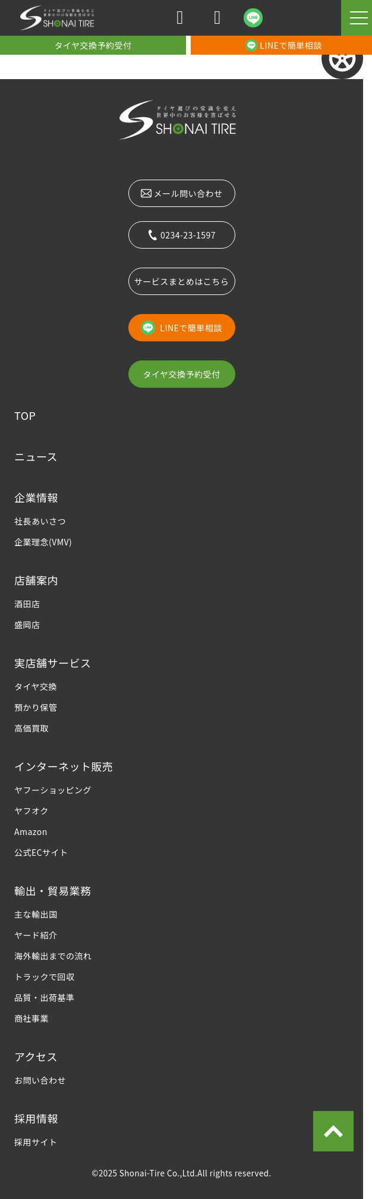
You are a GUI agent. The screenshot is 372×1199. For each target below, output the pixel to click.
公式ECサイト (41, 852)
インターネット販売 (63, 766)
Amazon (31, 831)
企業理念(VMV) (43, 542)
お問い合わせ (40, 1080)
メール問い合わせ (182, 193)
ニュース (36, 456)
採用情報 (36, 1118)
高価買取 (31, 728)
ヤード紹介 (35, 935)
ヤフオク (31, 811)
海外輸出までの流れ (53, 956)
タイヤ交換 (35, 686)
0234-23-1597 (181, 235)
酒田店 (27, 604)
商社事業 (31, 1018)
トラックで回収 (44, 977)
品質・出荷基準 (44, 997)
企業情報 (36, 497)
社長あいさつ (40, 521)
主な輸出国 (35, 914)
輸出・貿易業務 (52, 890)
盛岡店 (27, 624)
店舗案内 (36, 580)
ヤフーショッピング (53, 790)
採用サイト (35, 1142)
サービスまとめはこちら (181, 281)
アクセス (36, 1056)
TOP (25, 415)
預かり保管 (35, 707)
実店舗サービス (52, 662)
